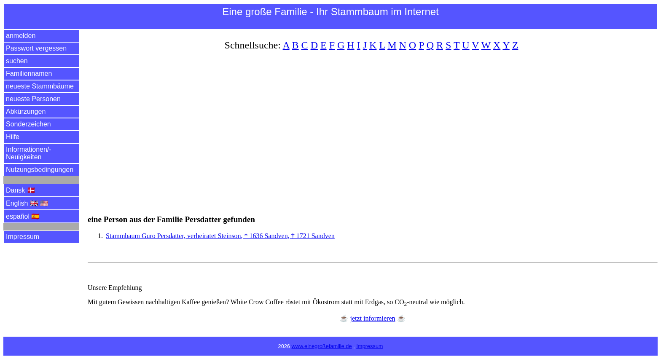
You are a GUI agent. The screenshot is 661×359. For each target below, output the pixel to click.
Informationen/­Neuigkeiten (28, 153)
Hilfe (12, 136)
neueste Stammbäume (40, 86)
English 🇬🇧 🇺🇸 (27, 203)
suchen (17, 60)
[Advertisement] (341, 128)
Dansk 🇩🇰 (20, 190)
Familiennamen (29, 73)
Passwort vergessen (36, 48)
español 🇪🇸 (23, 216)
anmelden (20, 35)
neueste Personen (33, 98)
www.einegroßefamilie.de (322, 346)
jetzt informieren (372, 318)
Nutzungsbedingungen (39, 169)
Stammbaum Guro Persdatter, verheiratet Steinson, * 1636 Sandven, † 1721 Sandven (220, 235)
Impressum (22, 236)
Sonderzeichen (28, 124)
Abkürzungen (26, 111)
